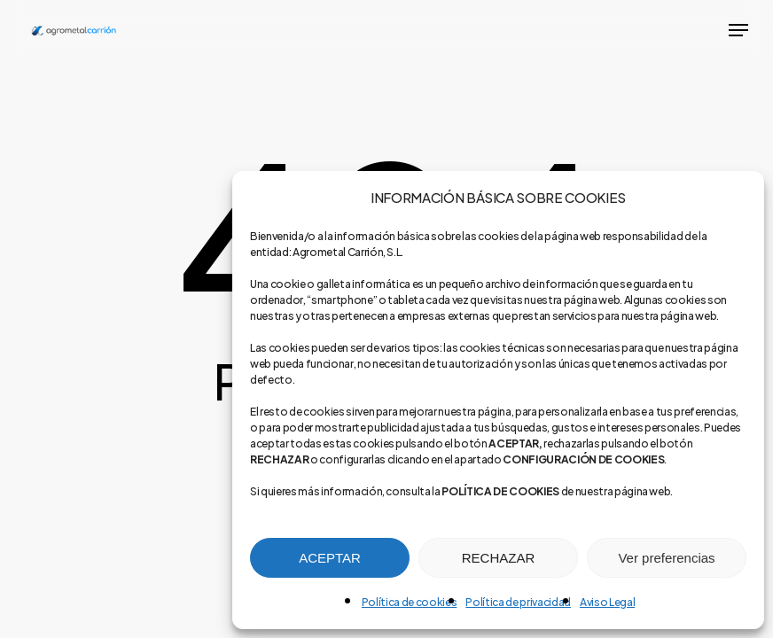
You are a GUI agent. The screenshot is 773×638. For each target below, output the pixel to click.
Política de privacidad (518, 602)
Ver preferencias (666, 557)
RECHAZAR (498, 557)
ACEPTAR (330, 557)
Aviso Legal (607, 602)
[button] (738, 30)
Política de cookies (409, 602)
